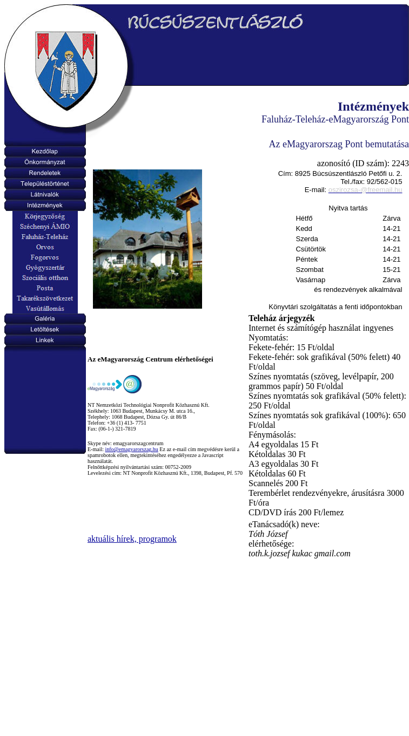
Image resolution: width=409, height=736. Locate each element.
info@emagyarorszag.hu (131, 449)
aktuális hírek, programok (132, 538)
